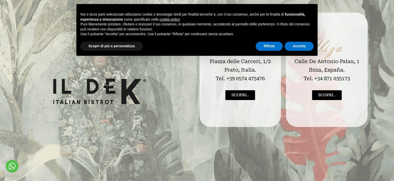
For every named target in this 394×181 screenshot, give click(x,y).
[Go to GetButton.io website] (12, 175)
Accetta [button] (299, 46)
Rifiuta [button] (269, 46)
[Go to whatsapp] (12, 166)
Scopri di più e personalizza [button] (111, 46)
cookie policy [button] (169, 19)
